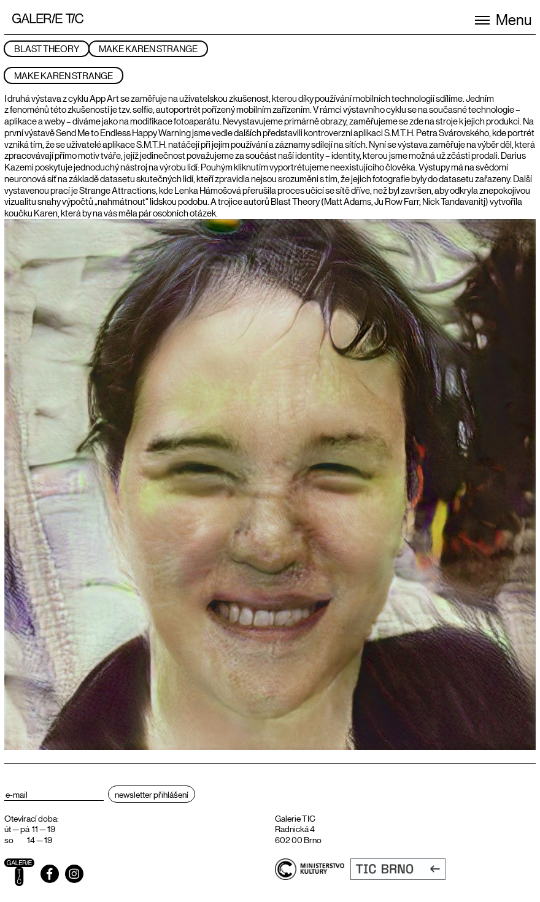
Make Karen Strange (148, 48)
